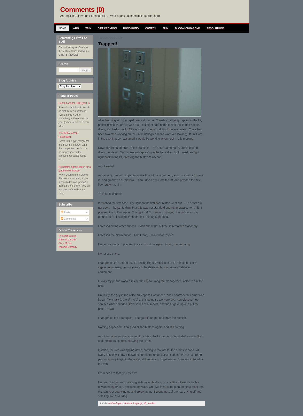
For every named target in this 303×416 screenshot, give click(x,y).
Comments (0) (82, 9)
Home (62, 28)
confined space (115, 403)
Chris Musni (65, 243)
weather (152, 403)
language (137, 403)
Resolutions (215, 28)
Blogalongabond (187, 28)
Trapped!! (108, 43)
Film (165, 28)
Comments (68, 218)
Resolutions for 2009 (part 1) (74, 103)
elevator (128, 403)
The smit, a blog (67, 235)
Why (88, 28)
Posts (65, 212)
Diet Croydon (107, 28)
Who (76, 28)
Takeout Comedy (68, 247)
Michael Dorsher (67, 239)
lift (144, 403)
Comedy (150, 28)
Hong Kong (131, 28)
